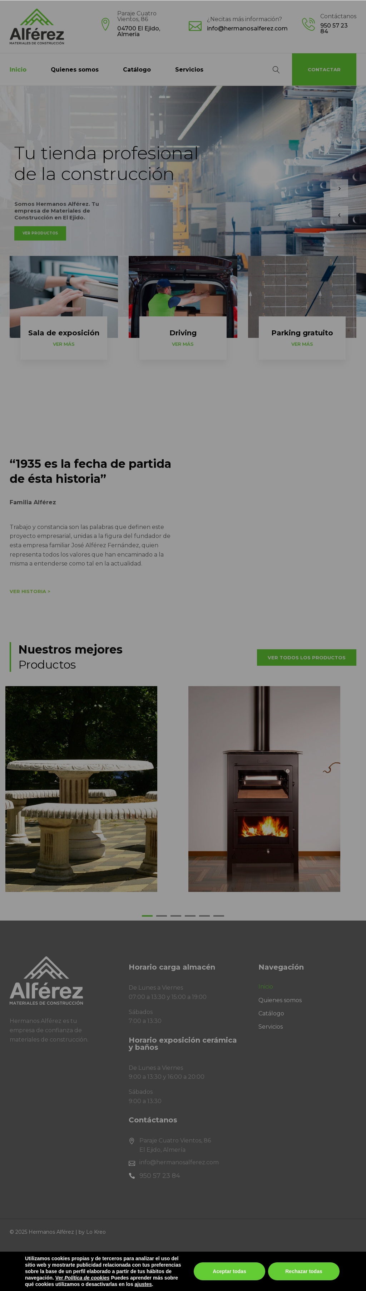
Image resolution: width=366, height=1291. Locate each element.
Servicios (189, 70)
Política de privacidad (81, 1257)
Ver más (64, 344)
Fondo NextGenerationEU (47, 1283)
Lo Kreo (96, 1232)
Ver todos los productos (307, 657)
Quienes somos (75, 70)
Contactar (324, 69)
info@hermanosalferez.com (247, 28)
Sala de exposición (63, 333)
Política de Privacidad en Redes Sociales (244, 1257)
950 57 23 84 (334, 28)
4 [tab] (190, 918)
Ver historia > (30, 591)
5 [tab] (204, 918)
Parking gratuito (302, 333)
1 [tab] (147, 918)
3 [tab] (175, 918)
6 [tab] (218, 918)
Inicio (18, 70)
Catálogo (137, 70)
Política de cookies (149, 1257)
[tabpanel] (91, 789)
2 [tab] (161, 918)
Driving (183, 333)
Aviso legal (25, 1257)
